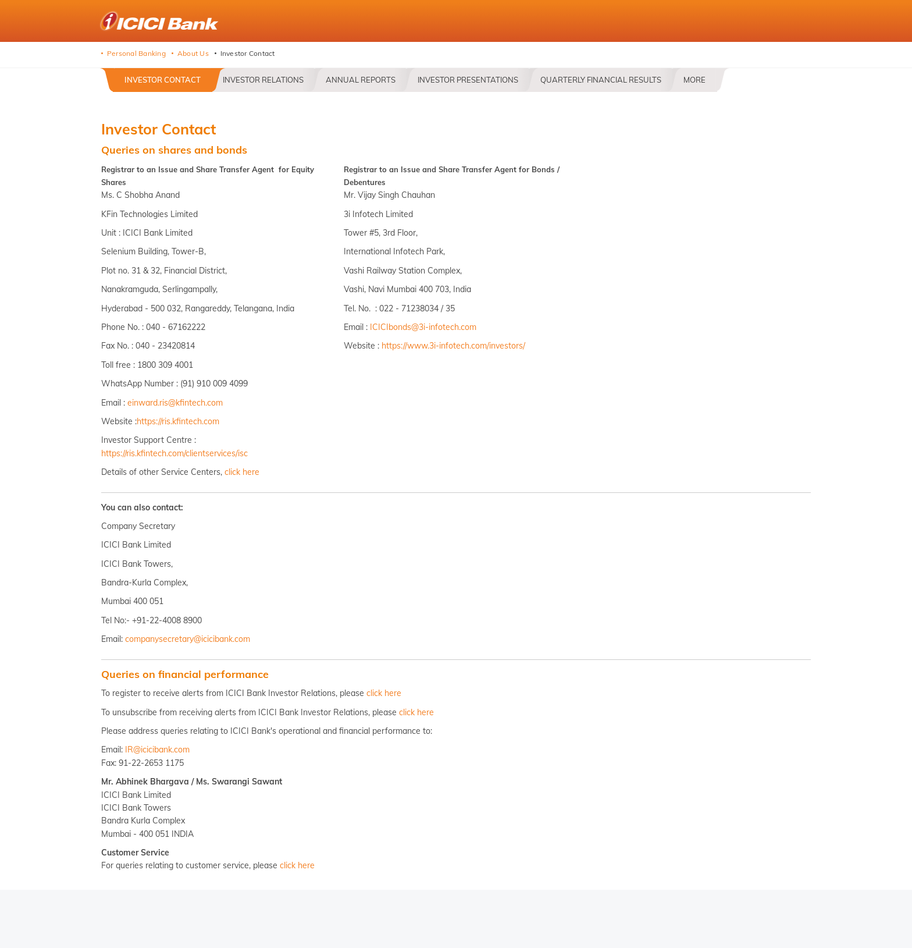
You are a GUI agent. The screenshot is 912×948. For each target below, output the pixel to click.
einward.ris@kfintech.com (175, 402)
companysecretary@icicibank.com (187, 639)
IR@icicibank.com (157, 749)
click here (242, 472)
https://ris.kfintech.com (178, 421)
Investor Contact (162, 79)
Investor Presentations (468, 79)
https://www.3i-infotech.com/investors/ (453, 345)
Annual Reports (361, 79)
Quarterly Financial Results (600, 79)
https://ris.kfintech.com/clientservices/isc (174, 453)
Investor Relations (263, 79)
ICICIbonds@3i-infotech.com (423, 327)
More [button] (694, 79)
